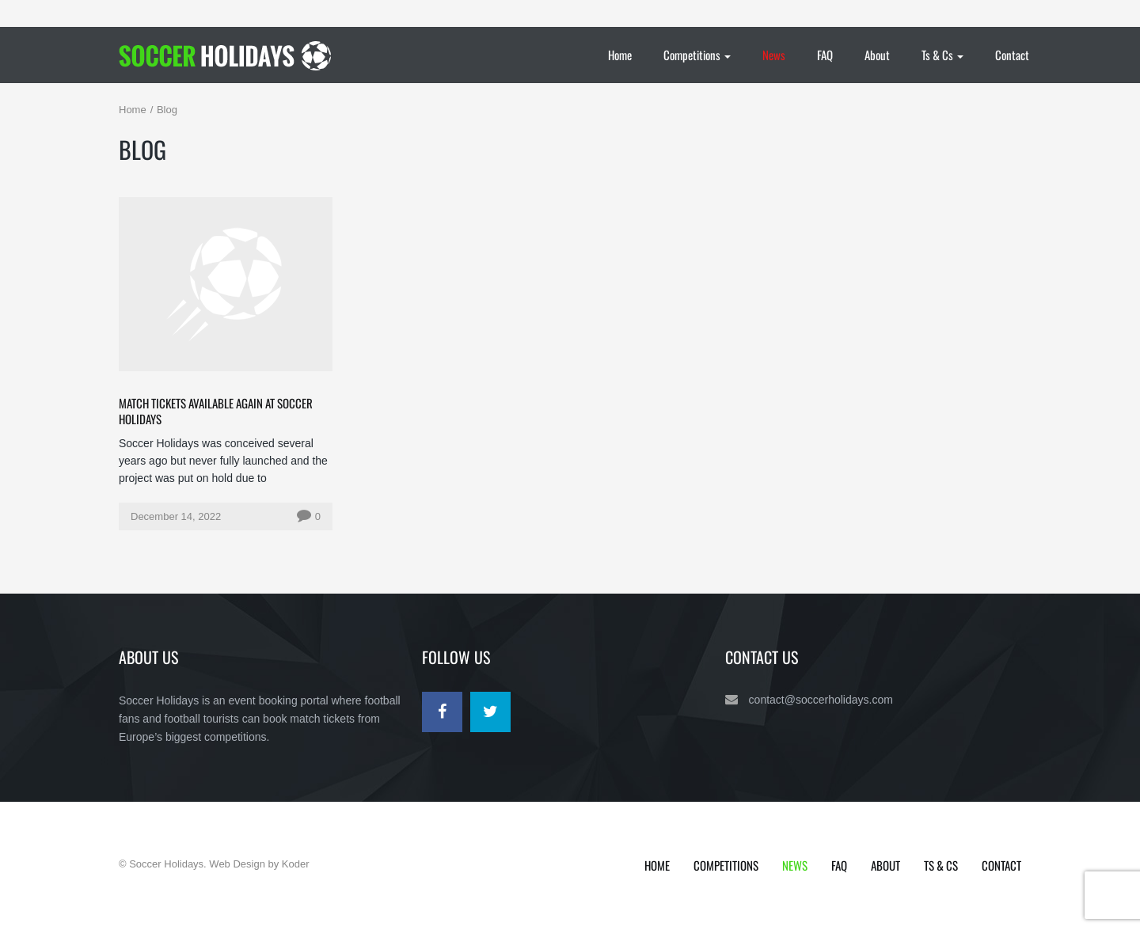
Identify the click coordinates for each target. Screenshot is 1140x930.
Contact (1012, 54)
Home (620, 54)
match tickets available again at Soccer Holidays (216, 410)
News (773, 54)
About (877, 54)
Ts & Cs (942, 54)
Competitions (697, 54)
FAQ (825, 54)
